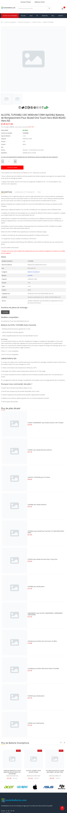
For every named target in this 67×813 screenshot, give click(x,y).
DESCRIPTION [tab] (6, 192)
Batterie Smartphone (24, 22)
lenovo (60, 15)
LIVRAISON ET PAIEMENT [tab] (25, 192)
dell (52, 15)
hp (37, 15)
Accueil (23, 15)
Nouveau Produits (26, 2)
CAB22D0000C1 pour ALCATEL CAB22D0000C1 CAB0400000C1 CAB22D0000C (45, 613)
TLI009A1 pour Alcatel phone (36, 723)
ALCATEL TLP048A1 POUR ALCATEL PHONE (33, 771)
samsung (45, 15)
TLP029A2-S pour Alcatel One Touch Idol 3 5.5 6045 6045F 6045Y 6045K (46, 531)
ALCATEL (30, 275)
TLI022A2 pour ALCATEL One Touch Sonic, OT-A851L (42, 641)
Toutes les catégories (10, 22)
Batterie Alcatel (36, 22)
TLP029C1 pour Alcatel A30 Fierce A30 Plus (40, 449)
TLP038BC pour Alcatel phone (36, 586)
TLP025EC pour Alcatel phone (36, 695)
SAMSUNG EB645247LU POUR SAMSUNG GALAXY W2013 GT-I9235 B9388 (12, 771)
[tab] (6, 98)
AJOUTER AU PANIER (12, 167)
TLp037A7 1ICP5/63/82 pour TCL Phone (39, 477)
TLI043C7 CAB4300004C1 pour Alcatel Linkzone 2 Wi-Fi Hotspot (45, 422)
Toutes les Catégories (10, 15)
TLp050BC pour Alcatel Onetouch (37, 504)
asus (31, 15)
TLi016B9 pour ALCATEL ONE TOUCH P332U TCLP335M (43, 668)
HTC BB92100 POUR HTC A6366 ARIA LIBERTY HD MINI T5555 (55, 771)
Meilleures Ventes (40, 2)
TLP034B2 (5, 312)
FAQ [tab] (39, 192)
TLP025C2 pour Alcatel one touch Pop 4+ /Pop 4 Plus (42, 559)
